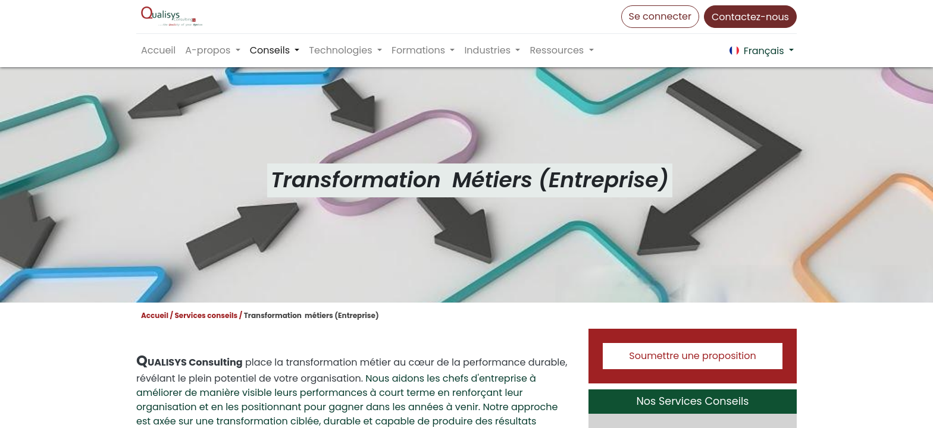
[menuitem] (158, 50)
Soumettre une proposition (692, 356)
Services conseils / (208, 315)
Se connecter (660, 16)
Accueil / (157, 315)
